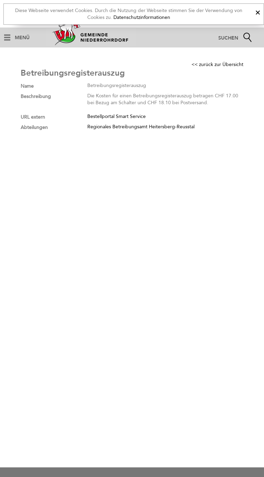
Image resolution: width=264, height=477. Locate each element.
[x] (257, 11)
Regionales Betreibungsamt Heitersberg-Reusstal (141, 126)
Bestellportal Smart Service (116, 116)
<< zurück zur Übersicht (217, 64)
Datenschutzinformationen (141, 17)
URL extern (33, 117)
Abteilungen (34, 127)
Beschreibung (36, 96)
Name (27, 86)
